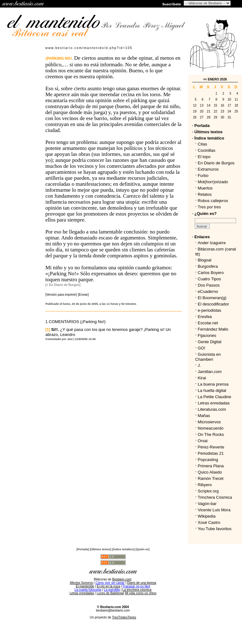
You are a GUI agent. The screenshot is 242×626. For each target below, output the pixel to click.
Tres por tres (209, 207)
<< (205, 79)
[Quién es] (142, 549)
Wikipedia (207, 516)
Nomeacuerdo (211, 428)
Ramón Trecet (211, 478)
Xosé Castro (209, 522)
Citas (202, 144)
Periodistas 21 (211, 453)
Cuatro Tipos (209, 279)
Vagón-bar (207, 503)
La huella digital (212, 390)
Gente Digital (210, 341)
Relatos (205, 194)
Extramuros (208, 169)
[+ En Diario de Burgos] (62, 285)
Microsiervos (209, 422)
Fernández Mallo (213, 329)
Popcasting (208, 459)
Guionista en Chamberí (208, 357)
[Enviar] (83, 294)
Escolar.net (208, 323)
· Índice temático (208, 138)
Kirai (202, 378)
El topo (204, 156)
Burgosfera (209, 266)
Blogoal (204, 260)
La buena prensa (213, 384)
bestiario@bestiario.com (113, 610)
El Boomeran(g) (212, 297)
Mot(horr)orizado (213, 181)
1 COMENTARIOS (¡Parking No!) (75, 321)
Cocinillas (207, 150)
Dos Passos (209, 285)
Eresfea (205, 316)
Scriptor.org (208, 491)
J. (199, 365)
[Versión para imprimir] (61, 294)
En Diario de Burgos (216, 163)
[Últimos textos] (100, 549)
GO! (201, 348)
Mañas (204, 415)
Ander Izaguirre (212, 242)
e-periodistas (209, 310)
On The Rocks (211, 434)
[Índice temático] (123, 549)
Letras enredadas (214, 403)
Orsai (203, 440)
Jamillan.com (210, 371)
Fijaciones (207, 335)
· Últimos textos (207, 131)
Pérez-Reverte (211, 447)
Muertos (205, 188)
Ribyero (205, 484)
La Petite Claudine (214, 396)
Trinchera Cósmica (215, 497)
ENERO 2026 (217, 79)
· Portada (201, 125)
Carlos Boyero (211, 272)
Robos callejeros (213, 200)
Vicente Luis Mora (214, 510)
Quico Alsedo (210, 472)
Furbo (203, 175)
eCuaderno (208, 291)
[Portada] (83, 549)
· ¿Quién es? (204, 213)
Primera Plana (211, 466)
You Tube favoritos (215, 528)
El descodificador (213, 304)
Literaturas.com (212, 409)
